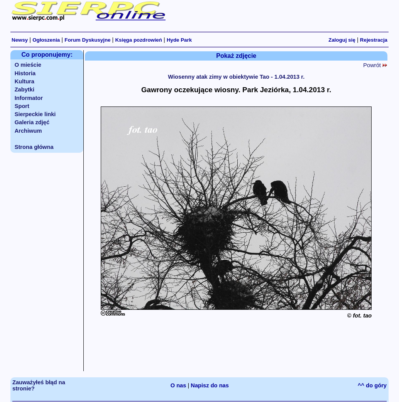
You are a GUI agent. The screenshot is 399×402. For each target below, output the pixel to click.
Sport (22, 106)
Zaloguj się (341, 40)
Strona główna (34, 147)
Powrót (375, 65)
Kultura (24, 81)
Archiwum (28, 131)
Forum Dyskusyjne (87, 40)
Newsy (20, 40)
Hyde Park (179, 40)
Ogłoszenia (46, 40)
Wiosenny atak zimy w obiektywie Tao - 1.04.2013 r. (236, 77)
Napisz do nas (210, 385)
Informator (29, 98)
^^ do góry (372, 385)
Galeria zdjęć (32, 122)
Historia (25, 73)
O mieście (28, 65)
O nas (178, 385)
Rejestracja (373, 40)
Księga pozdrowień (138, 40)
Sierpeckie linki (35, 114)
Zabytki (24, 89)
